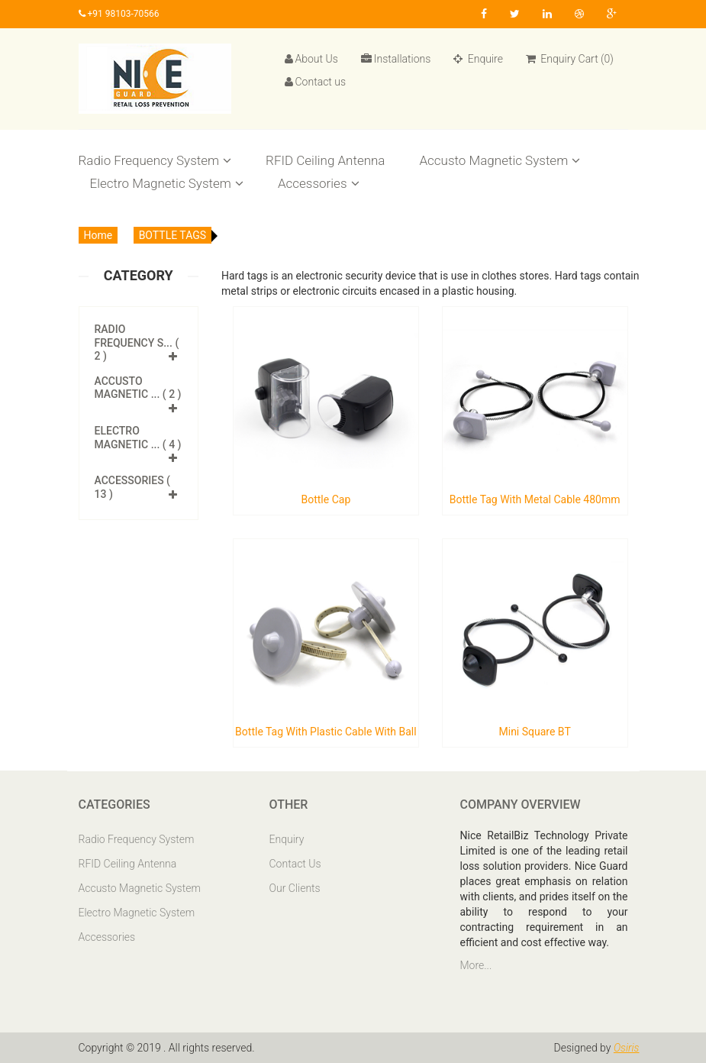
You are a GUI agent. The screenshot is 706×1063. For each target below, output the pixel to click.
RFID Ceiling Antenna (325, 160)
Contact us (316, 82)
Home (98, 235)
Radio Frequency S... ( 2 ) (137, 342)
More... (476, 965)
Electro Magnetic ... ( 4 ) (138, 438)
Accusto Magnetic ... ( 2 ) (138, 388)
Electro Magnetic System (166, 183)
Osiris (627, 1048)
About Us (311, 59)
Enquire (478, 59)
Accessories (318, 183)
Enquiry (287, 839)
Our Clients (295, 888)
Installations (396, 59)
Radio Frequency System (155, 160)
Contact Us (295, 864)
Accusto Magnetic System (499, 160)
